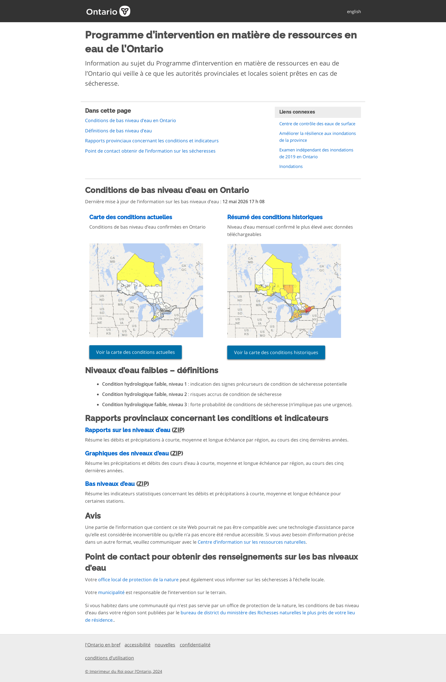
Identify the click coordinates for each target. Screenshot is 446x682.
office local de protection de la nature (138, 579)
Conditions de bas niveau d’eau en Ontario (130, 120)
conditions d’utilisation (109, 658)
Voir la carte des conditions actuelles (135, 352)
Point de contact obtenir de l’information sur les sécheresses (150, 151)
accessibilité (137, 645)
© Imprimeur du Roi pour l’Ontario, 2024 (123, 671)
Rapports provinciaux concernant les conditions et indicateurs (152, 140)
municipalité (111, 592)
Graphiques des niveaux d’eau (127, 453)
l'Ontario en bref (102, 645)
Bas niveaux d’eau (110, 483)
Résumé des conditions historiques (275, 217)
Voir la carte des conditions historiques (276, 352)
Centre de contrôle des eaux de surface (317, 123)
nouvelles (165, 645)
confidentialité (195, 645)
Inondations (291, 166)
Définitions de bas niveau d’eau (118, 131)
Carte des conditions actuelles (130, 217)
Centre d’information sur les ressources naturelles (252, 542)
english (354, 11)
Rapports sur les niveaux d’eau (127, 430)
